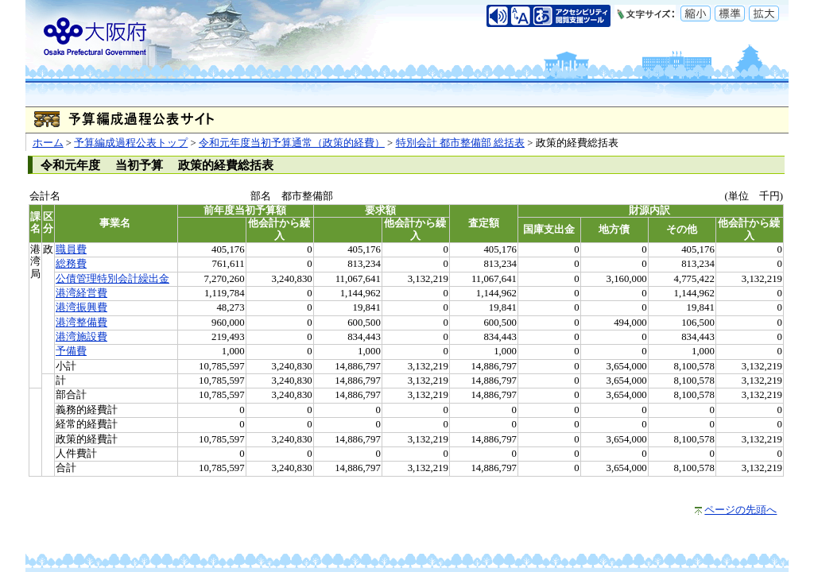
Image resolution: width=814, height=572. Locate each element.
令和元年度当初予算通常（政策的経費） (292, 143)
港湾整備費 (81, 322)
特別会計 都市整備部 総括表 (460, 143)
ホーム (48, 143)
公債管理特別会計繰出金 (112, 278)
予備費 (71, 351)
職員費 (71, 249)
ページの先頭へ (740, 510)
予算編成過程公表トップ (131, 143)
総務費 (71, 263)
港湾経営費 (81, 293)
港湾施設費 (81, 336)
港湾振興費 (81, 307)
